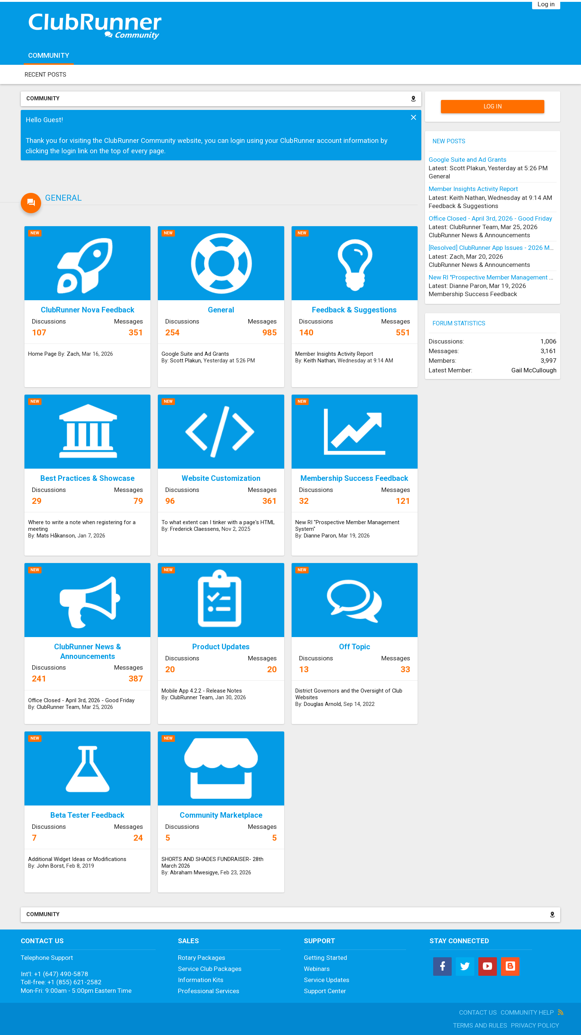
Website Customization (221, 478)
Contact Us (478, 1012)
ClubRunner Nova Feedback (88, 309)
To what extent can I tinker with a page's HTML (218, 522)
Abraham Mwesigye (194, 872)
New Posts (448, 141)
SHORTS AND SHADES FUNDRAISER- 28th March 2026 (212, 862)
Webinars (317, 968)
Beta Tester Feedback (87, 815)
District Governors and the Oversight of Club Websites (348, 694)
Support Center (325, 991)
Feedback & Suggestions (354, 309)
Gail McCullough (534, 370)
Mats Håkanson (56, 535)
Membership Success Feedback (354, 478)
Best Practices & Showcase (87, 478)
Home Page (42, 354)
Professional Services (208, 991)
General (63, 198)
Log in (546, 4)
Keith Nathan (319, 360)
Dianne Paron (320, 535)
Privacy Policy (535, 1025)
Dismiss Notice (413, 117)
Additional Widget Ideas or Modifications (77, 859)
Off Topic (354, 646)
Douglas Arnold (322, 704)
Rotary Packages (201, 957)
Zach (73, 354)
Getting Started (325, 957)
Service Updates (326, 980)
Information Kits (200, 980)
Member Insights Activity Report (334, 354)
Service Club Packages (210, 968)
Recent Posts (45, 74)
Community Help (527, 1012)
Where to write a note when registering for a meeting (82, 525)
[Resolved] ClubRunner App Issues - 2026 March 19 (500, 247)
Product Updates (221, 646)
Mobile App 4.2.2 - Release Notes (202, 690)
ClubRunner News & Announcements (87, 651)
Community (48, 55)
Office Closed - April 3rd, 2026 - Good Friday (81, 700)
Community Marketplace (221, 815)
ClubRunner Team (58, 707)
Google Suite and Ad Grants (195, 354)
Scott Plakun (185, 360)
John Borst (50, 865)
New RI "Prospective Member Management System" (347, 525)
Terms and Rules (480, 1025)
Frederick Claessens (194, 529)
